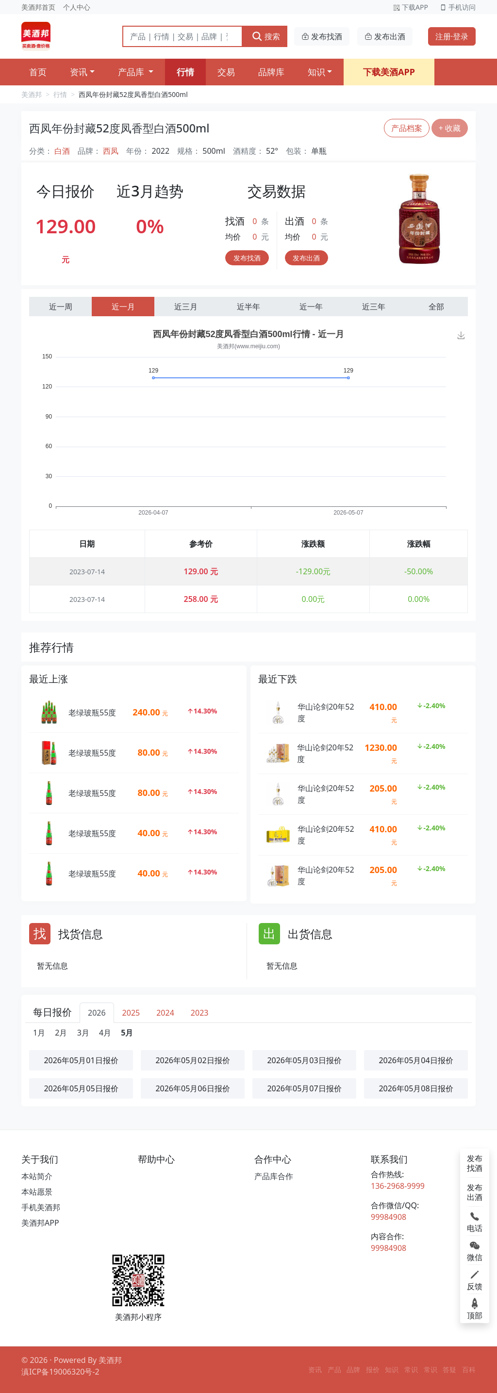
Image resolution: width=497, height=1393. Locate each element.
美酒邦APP (40, 1222)
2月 (61, 1032)
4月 (105, 1032)
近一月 (123, 306)
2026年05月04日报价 (416, 1060)
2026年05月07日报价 (304, 1088)
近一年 (311, 306)
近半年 (248, 306)
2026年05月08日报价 (416, 1088)
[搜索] (182, 36)
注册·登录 (451, 36)
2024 (165, 1012)
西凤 (110, 151)
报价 (373, 1369)
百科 (469, 1369)
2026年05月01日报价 (81, 1060)
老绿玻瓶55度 (92, 712)
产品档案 (406, 128)
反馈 (474, 1279)
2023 (200, 1012)
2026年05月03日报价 (304, 1060)
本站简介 (36, 1176)
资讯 (78, 72)
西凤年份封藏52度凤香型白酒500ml (133, 94)
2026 (97, 1012)
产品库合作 (273, 1176)
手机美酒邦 (40, 1207)
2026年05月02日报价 (192, 1060)
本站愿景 (36, 1191)
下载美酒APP (389, 72)
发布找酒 (321, 36)
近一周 (60, 306)
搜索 (265, 36)
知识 (316, 72)
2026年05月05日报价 (81, 1088)
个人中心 (76, 7)
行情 (185, 72)
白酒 (62, 151)
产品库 (132, 72)
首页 (38, 72)
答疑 (449, 1369)
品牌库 (271, 72)
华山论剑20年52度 (326, 712)
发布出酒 (384, 36)
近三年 (373, 306)
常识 (411, 1369)
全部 (436, 306)
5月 (127, 1032)
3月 (83, 1032)
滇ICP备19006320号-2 (60, 1371)
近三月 (186, 306)
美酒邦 (31, 94)
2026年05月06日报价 (192, 1088)
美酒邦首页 (38, 7)
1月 (39, 1032)
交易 (226, 72)
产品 (334, 1369)
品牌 (353, 1369)
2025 (131, 1012)
